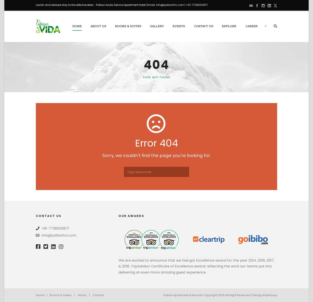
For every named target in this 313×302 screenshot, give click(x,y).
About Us (98, 26)
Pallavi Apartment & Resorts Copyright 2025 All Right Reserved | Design (213, 295)
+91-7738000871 (197, 5)
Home (77, 26)
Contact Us (203, 26)
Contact (98, 295)
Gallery (157, 26)
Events (179, 26)
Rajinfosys (270, 295)
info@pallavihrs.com (170, 5)
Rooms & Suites (128, 26)
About (82, 295)
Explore (229, 26)
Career (251, 26)
